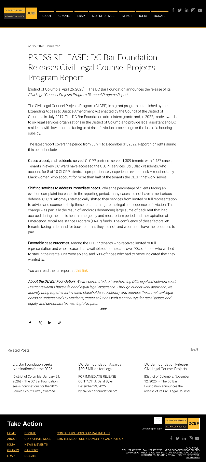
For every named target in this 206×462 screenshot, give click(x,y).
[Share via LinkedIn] (50, 322)
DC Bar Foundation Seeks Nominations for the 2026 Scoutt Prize (32, 366)
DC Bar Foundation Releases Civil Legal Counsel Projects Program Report (166, 366)
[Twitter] (179, 10)
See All (194, 349)
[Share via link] (60, 322)
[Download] (158, 420)
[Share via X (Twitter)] (40, 322)
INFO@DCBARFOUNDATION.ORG (182, 450)
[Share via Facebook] (30, 322)
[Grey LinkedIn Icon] (186, 10)
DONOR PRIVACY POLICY (105, 438)
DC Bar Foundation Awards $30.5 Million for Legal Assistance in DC (99, 366)
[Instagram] (193, 10)
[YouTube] (200, 10)
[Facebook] (173, 10)
